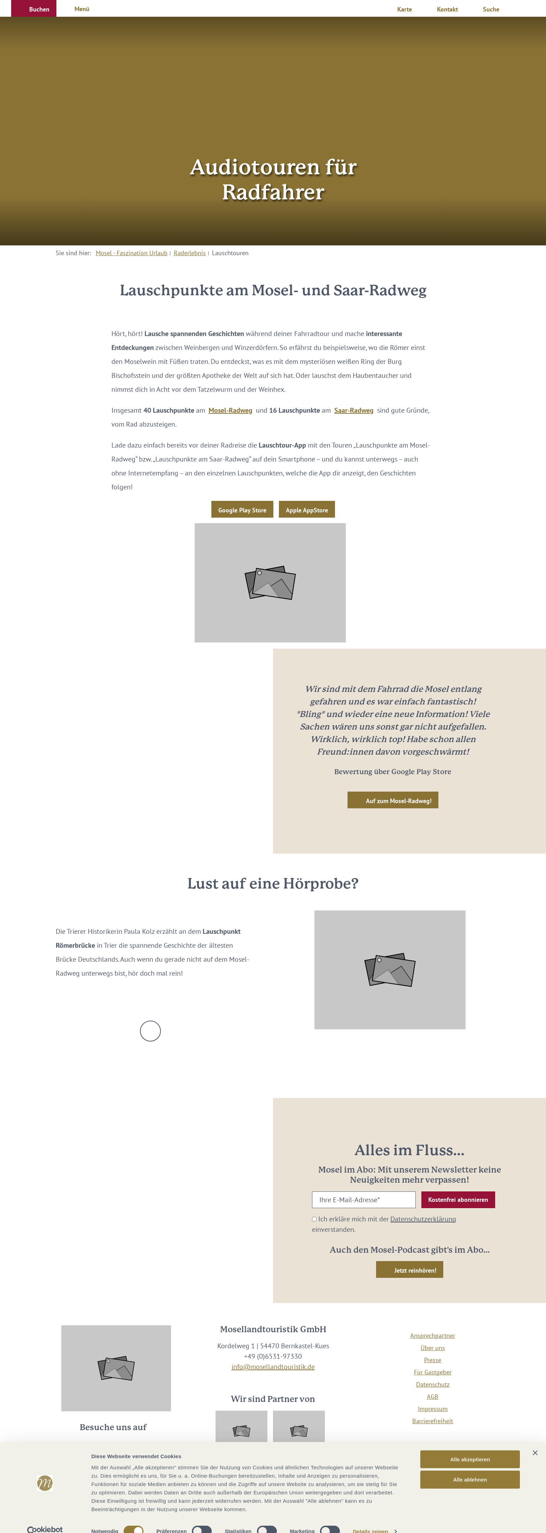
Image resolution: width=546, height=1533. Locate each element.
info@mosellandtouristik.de (273, 1366)
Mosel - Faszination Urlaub (131, 253)
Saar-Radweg (354, 410)
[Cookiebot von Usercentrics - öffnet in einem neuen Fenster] (45, 1519)
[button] (33, 8)
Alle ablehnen (470, 1467)
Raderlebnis (190, 253)
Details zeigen (370, 1519)
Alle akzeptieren (470, 1447)
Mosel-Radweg (230, 410)
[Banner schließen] (535, 1440)
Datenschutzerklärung (423, 1218)
